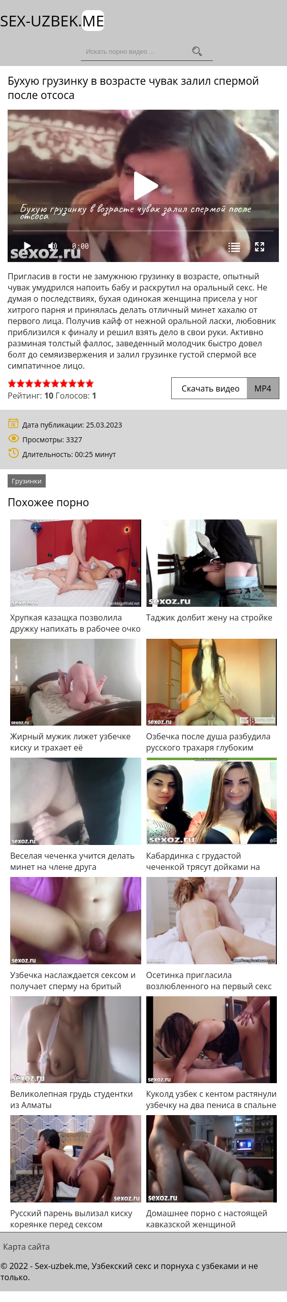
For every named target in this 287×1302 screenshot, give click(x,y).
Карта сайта (26, 1246)
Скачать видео (225, 388)
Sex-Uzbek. (52, 20)
